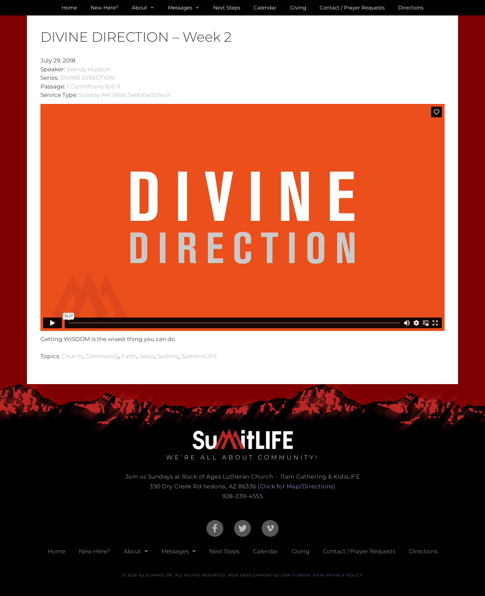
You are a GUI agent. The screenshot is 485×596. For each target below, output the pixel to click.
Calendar (265, 7)
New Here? (104, 7)
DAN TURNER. (296, 575)
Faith (129, 356)
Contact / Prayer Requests (352, 7)
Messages (187, 7)
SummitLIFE (199, 356)
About (146, 7)
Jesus (147, 356)
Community (102, 356)
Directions (410, 7)
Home (69, 7)
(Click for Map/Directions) (296, 486)
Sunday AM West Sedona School (124, 94)
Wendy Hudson (88, 69)
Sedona (168, 356)
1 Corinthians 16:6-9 (93, 86)
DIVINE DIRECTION (87, 77)
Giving (298, 7)
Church (72, 356)
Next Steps (226, 7)
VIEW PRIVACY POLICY (337, 575)
